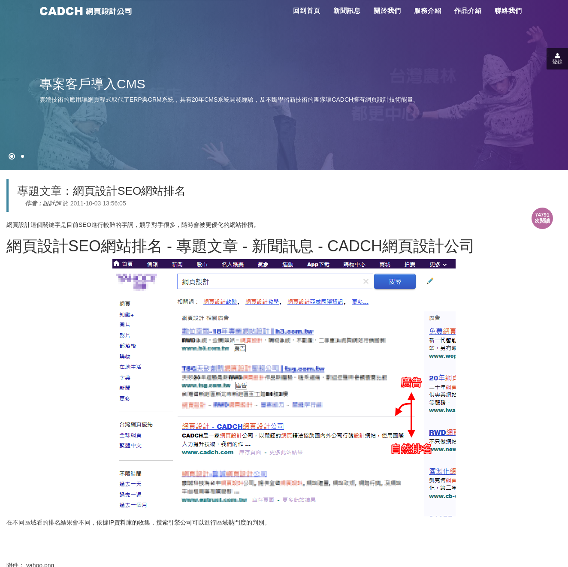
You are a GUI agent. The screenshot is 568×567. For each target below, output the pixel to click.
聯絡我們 (508, 10)
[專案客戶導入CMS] (22, 156)
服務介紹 (427, 10)
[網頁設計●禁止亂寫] (12, 156)
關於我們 (387, 10)
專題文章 (39, 190)
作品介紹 (468, 10)
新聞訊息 (347, 10)
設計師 (52, 203)
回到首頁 (306, 10)
